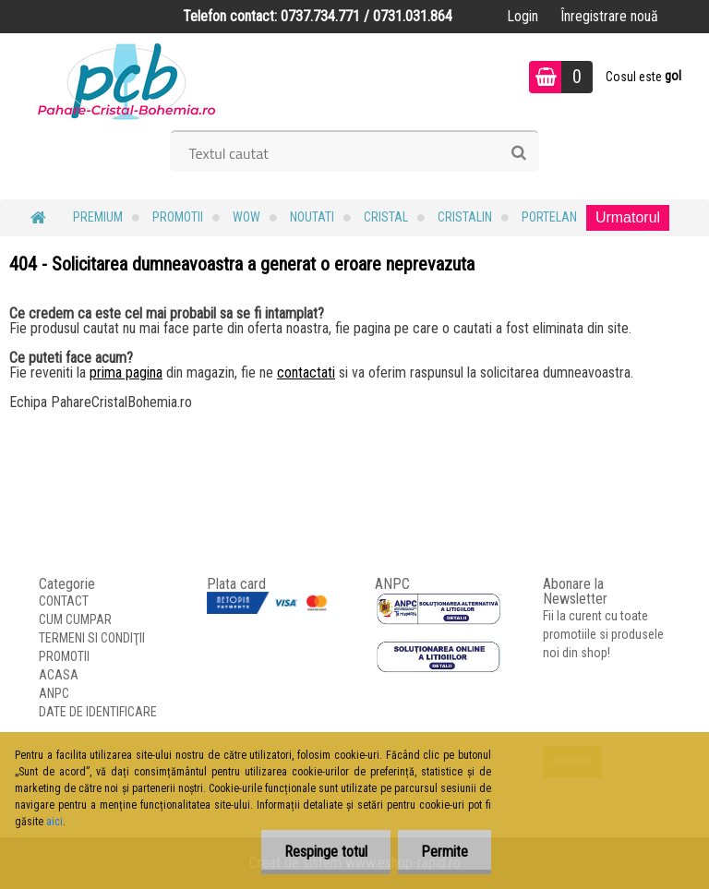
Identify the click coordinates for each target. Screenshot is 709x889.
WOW (246, 217)
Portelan (549, 217)
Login (522, 16)
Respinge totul (325, 851)
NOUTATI (312, 217)
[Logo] (127, 79)
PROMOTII (177, 217)
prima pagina (126, 372)
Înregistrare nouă (609, 16)
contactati (306, 372)
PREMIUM (98, 217)
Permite (444, 851)
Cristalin (465, 217)
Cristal (386, 217)
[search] (518, 153)
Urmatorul (627, 217)
